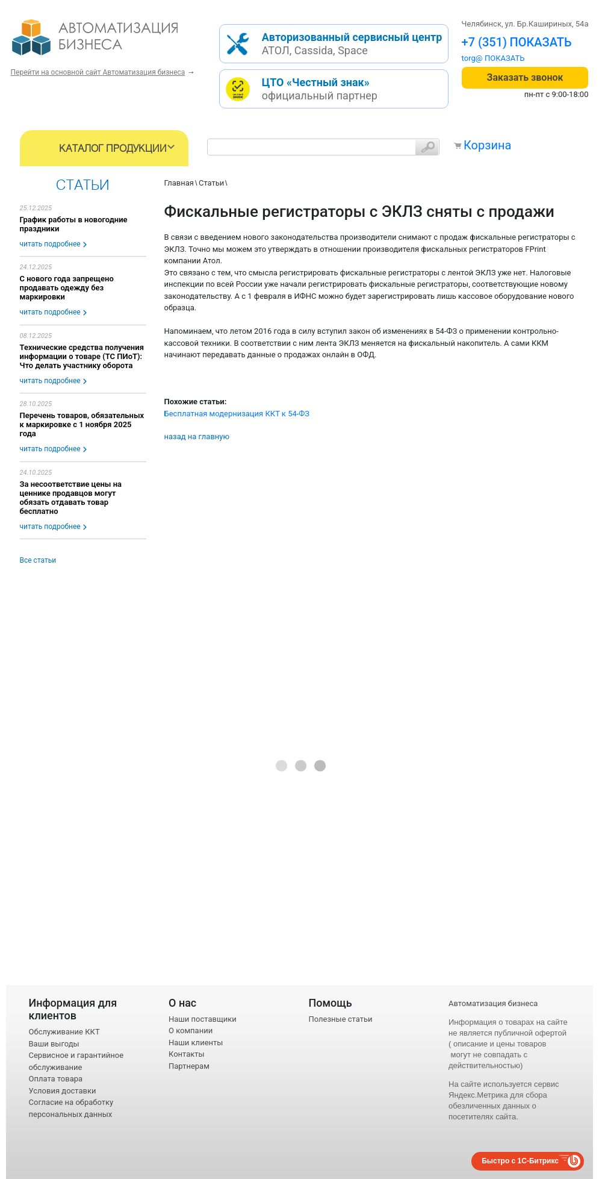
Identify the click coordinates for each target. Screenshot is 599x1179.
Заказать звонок (525, 77)
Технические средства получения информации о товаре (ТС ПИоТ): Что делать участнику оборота (82, 356)
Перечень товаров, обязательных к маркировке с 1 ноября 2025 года (82, 424)
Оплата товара (56, 1078)
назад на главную (197, 436)
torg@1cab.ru (485, 58)
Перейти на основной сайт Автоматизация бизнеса (98, 72)
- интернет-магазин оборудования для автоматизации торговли (108, 42)
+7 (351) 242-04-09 (514, 42)
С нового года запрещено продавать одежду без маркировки (67, 287)
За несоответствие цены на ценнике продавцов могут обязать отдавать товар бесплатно (71, 498)
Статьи (211, 182)
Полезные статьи (341, 1019)
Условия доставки (62, 1090)
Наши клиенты (196, 1042)
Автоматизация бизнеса (493, 1003)
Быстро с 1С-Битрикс (520, 1161)
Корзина (487, 145)
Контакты (187, 1054)
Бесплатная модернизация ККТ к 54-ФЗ (237, 413)
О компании (191, 1030)
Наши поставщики (203, 1019)
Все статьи (38, 560)
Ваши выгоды (54, 1043)
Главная (179, 182)
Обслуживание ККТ (64, 1031)
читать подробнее (50, 244)
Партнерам (189, 1066)
